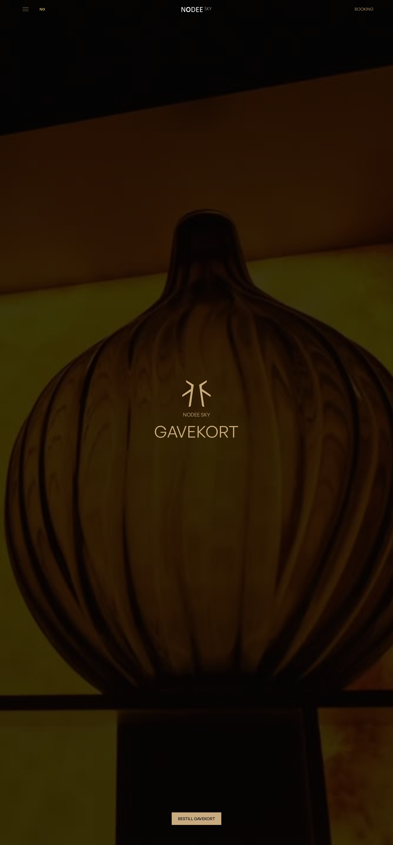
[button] (26, 9)
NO (42, 9)
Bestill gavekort (196, 818)
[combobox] (42, 9)
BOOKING (364, 9)
